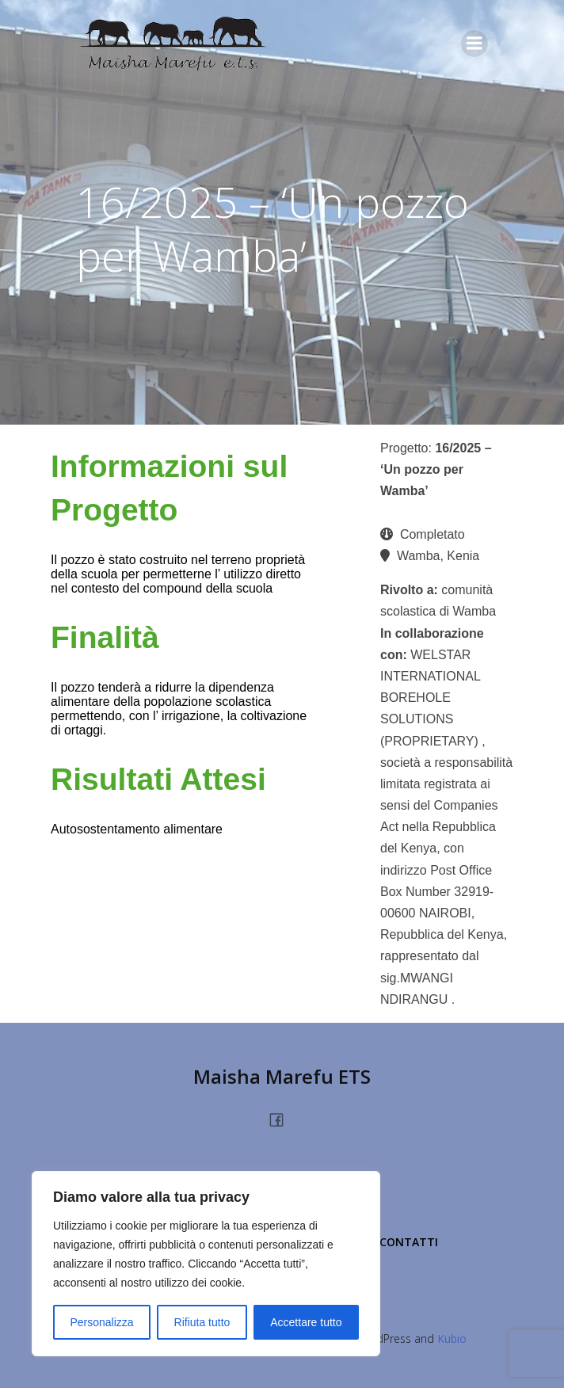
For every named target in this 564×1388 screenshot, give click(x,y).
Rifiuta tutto (202, 1322)
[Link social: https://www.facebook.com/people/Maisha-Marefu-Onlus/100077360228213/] (282, 1119)
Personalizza (101, 1322)
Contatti (408, 1241)
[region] (206, 1263)
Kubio (452, 1338)
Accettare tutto (305, 1322)
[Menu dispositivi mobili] (474, 43)
